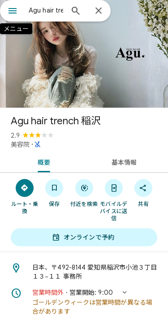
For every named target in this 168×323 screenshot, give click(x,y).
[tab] (42, 161)
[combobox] (46, 10)
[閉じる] (98, 11)
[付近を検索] (84, 192)
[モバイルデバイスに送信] (114, 199)
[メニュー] (12, 11)
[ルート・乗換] (24, 196)
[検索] (75, 11)
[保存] (54, 192)
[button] (84, 301)
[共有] (143, 192)
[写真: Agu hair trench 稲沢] (84, 54)
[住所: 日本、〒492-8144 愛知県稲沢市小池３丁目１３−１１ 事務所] (84, 271)
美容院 (20, 144)
